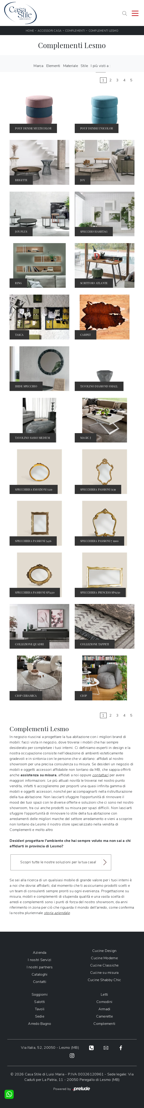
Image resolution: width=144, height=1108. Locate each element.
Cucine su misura (104, 972)
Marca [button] (38, 65)
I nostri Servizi (39, 959)
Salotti (39, 1001)
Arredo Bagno (39, 1023)
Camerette (104, 1016)
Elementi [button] (53, 65)
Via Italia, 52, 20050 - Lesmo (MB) (50, 1047)
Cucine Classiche (104, 965)
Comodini (104, 1001)
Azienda (39, 952)
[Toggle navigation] (135, 13)
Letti (104, 994)
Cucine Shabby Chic (104, 979)
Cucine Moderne (104, 958)
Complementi (75, 31)
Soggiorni (40, 994)
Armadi (104, 1009)
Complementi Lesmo (103, 31)
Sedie (39, 1016)
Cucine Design (104, 950)
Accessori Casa (50, 31)
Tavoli (40, 1009)
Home (30, 31)
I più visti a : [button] (101, 65)
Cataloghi (39, 974)
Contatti (39, 981)
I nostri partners (40, 967)
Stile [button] (84, 65)
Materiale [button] (70, 65)
